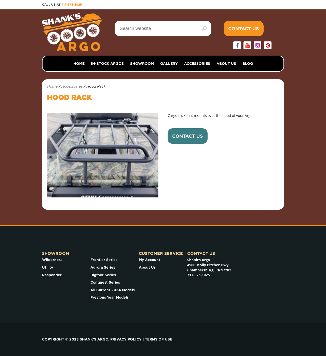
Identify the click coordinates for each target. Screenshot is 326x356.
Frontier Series (103, 260)
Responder (52, 275)
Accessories (197, 63)
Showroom (142, 63)
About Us (226, 63)
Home (79, 63)
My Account (149, 260)
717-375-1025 (72, 4)
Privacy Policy (126, 339)
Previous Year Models (109, 297)
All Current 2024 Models (112, 290)
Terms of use (158, 339)
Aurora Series (102, 267)
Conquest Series (105, 282)
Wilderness (52, 260)
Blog (247, 63)
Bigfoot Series (103, 275)
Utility (47, 267)
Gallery (169, 63)
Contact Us (243, 28)
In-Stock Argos (107, 63)
